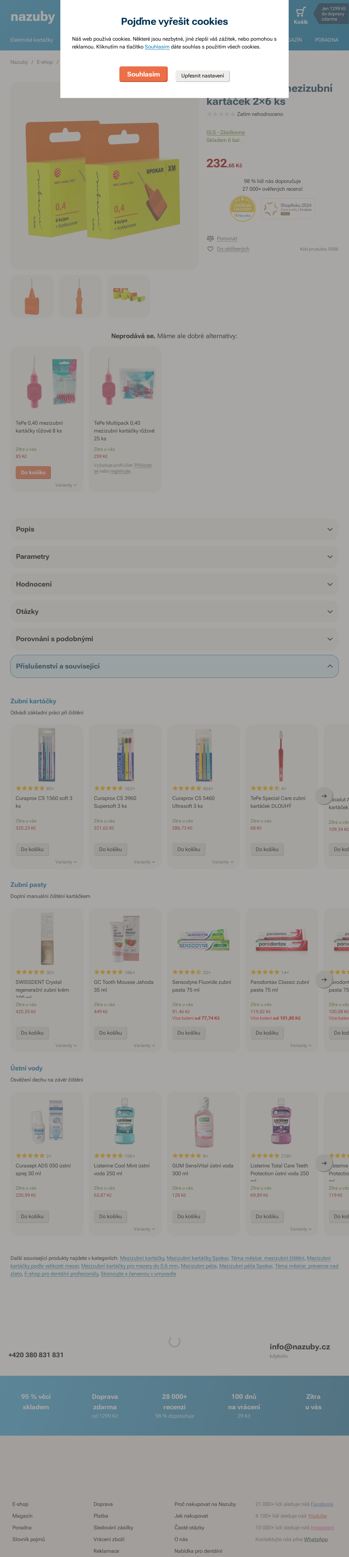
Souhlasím (157, 47)
